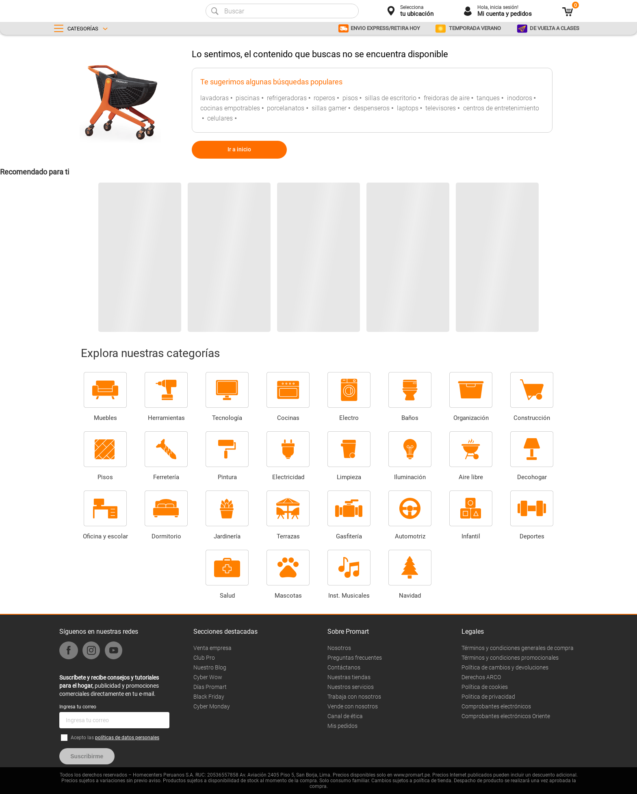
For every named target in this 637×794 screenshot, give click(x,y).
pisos (350, 98)
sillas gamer (329, 108)
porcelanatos (285, 108)
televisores (440, 108)
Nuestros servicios (350, 687)
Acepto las (115, 737)
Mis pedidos (342, 726)
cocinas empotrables (230, 108)
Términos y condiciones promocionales (510, 657)
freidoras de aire (447, 98)
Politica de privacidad (488, 696)
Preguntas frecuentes (354, 657)
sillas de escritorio (390, 98)
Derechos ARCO (481, 677)
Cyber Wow (207, 677)
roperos (324, 98)
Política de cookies (485, 687)
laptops (407, 108)
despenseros (371, 108)
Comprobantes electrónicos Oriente (506, 716)
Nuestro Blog (209, 667)
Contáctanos (343, 667)
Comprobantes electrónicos (496, 706)
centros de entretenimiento (501, 108)
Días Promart (210, 687)
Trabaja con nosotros (354, 696)
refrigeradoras (287, 98)
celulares (220, 118)
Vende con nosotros (352, 706)
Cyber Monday (211, 706)
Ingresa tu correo (77, 707)
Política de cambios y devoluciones (505, 667)
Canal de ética (345, 716)
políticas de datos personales (127, 737)
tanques (488, 98)
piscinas (248, 98)
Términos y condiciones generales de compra (518, 648)
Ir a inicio (239, 149)
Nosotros (339, 648)
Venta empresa (212, 648)
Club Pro (204, 657)
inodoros (519, 98)
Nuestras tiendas (348, 677)
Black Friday (208, 696)
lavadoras (214, 98)
